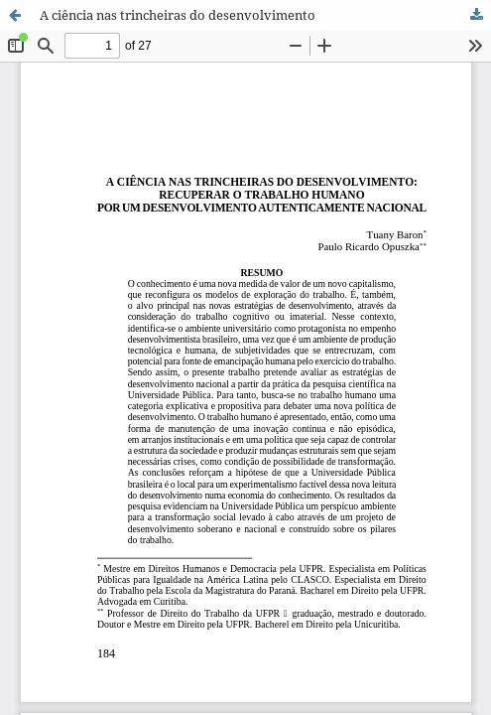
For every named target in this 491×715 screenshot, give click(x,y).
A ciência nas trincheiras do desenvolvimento (177, 15)
